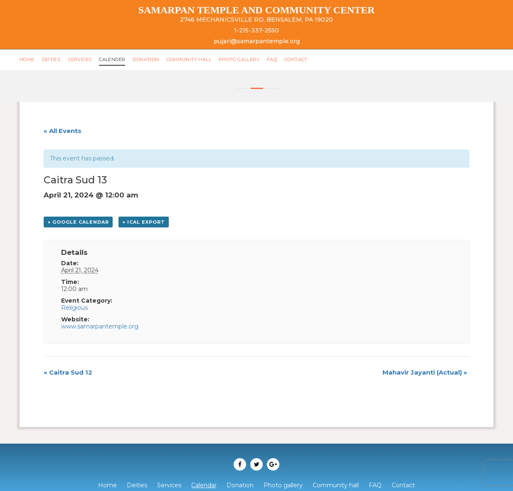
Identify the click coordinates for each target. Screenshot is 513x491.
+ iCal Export (143, 222)
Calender (115, 59)
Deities (52, 59)
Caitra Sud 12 (68, 372)
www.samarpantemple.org (99, 326)
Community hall (196, 59)
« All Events (62, 131)
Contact (306, 59)
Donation (150, 59)
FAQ (281, 59)
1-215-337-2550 (256, 30)
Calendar (204, 485)
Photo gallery (247, 59)
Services (81, 59)
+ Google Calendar (78, 222)
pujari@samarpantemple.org (257, 41)
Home (27, 59)
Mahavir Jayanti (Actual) (424, 372)
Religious (74, 307)
